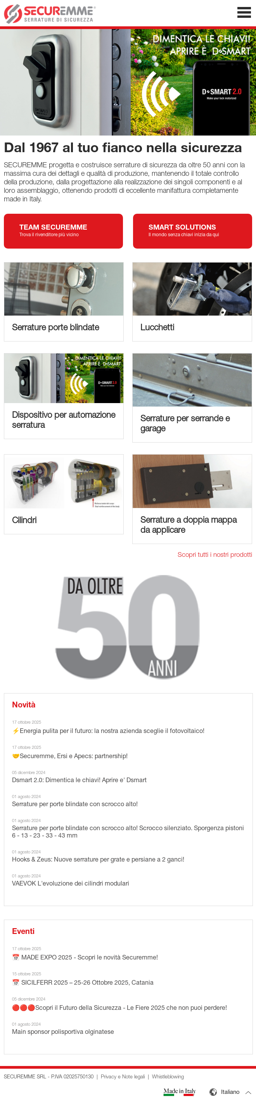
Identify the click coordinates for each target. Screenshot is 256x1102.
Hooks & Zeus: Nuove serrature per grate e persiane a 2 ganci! (98, 860)
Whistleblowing (168, 1077)
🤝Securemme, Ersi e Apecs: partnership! (70, 757)
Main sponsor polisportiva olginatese (63, 1033)
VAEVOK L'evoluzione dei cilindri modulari (70, 884)
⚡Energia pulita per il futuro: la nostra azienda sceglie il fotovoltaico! (108, 732)
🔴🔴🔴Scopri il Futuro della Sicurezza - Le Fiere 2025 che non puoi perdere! (119, 1009)
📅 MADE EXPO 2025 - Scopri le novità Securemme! (85, 958)
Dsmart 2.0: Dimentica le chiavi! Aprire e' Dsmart (79, 781)
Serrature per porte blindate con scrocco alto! (75, 805)
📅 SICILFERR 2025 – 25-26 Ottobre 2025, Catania (83, 983)
